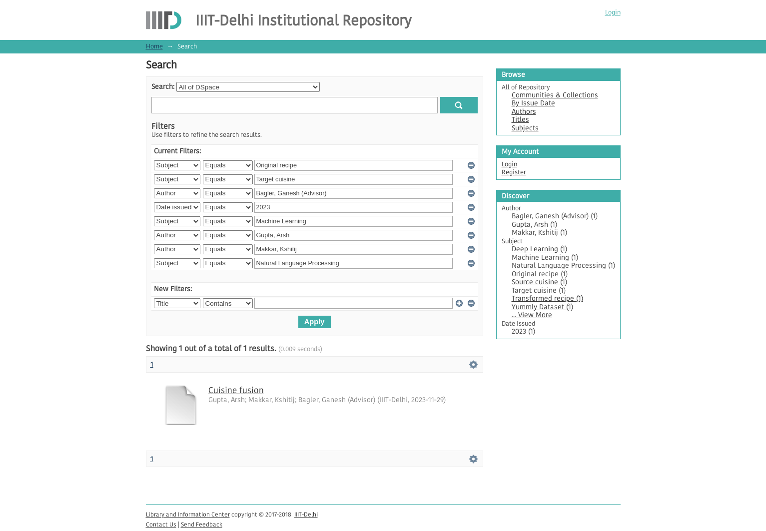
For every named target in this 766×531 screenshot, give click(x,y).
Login (613, 12)
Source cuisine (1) (539, 282)
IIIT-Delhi (306, 514)
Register (514, 172)
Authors (524, 111)
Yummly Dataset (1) (542, 307)
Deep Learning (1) (539, 249)
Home (154, 46)
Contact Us (161, 524)
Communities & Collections (555, 95)
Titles (520, 119)
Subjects (525, 128)
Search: (162, 86)
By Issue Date (533, 103)
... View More (532, 315)
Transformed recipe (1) (547, 298)
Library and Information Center (188, 514)
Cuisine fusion (236, 390)
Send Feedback (201, 524)
